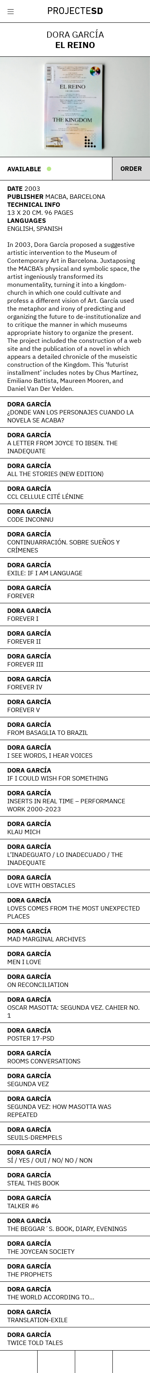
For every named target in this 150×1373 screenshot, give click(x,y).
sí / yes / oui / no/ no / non (49, 1160)
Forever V (23, 710)
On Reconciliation (37, 985)
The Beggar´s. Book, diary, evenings (67, 1229)
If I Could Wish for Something (57, 778)
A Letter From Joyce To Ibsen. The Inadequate (62, 447)
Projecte (75, 11)
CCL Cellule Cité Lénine (45, 496)
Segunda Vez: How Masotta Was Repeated (59, 1111)
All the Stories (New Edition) (55, 474)
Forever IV (24, 687)
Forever (20, 596)
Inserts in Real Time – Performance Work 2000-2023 (66, 805)
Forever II (24, 641)
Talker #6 (23, 1206)
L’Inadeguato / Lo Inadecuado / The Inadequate (65, 859)
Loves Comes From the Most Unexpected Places (73, 912)
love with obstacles (41, 885)
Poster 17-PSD (30, 1038)
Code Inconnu (30, 519)
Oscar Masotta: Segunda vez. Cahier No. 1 (73, 1011)
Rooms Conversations (43, 1061)
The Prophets (29, 1274)
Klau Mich (23, 832)
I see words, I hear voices (49, 755)
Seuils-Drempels (34, 1137)
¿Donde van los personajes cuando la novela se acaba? (70, 416)
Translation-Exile (37, 1320)
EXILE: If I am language (44, 573)
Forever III (25, 664)
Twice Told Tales (35, 1343)
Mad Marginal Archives (46, 939)
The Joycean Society (40, 1251)
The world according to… (50, 1297)
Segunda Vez (28, 1084)
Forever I (22, 618)
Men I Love (24, 962)
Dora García (29, 404)
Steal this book (33, 1183)
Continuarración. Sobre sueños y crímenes (63, 546)
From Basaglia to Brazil (47, 733)
